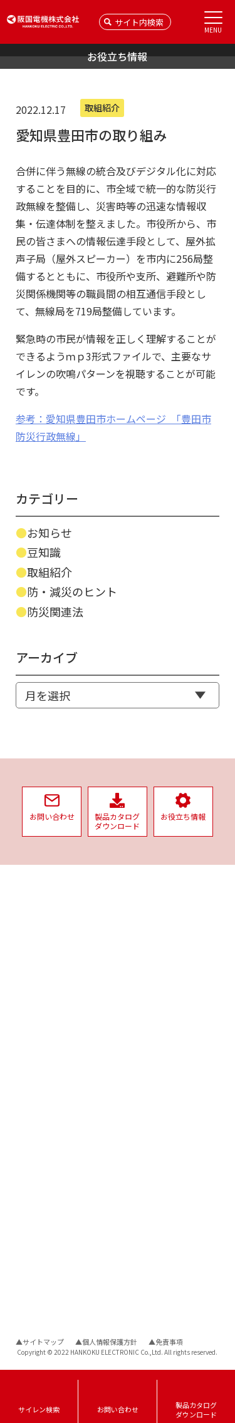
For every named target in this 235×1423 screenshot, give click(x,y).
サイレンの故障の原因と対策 (64, 1223)
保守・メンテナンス (49, 1123)
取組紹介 (49, 572)
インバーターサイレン (53, 945)
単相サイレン (38, 975)
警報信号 (31, 1193)
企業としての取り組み (163, 976)
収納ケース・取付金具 (53, 990)
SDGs (129, 1090)
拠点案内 (135, 941)
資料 (24, 1146)
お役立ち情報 (42, 1281)
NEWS (28, 891)
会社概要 (135, 910)
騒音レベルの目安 (46, 1178)
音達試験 (31, 1078)
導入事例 (33, 1302)
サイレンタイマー (46, 1020)
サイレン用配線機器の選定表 (64, 1163)
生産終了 (31, 1108)
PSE (126, 1075)
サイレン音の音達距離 (53, 1208)
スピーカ (31, 1033)
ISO (126, 1060)
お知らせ (49, 532)
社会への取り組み (155, 1042)
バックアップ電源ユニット (61, 930)
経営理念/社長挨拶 (151, 926)
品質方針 (137, 997)
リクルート (142, 1110)
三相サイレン (38, 960)
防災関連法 (55, 611)
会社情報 (137, 893)
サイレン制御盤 (42, 1005)
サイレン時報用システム (57, 1063)
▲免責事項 (166, 1342)
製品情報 (33, 913)
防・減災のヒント (72, 591)
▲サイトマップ (40, 1342)
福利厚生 (137, 1019)
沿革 (127, 956)
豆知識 (44, 552)
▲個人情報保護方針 (106, 1342)
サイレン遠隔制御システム (61, 1048)
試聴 (23, 1093)
